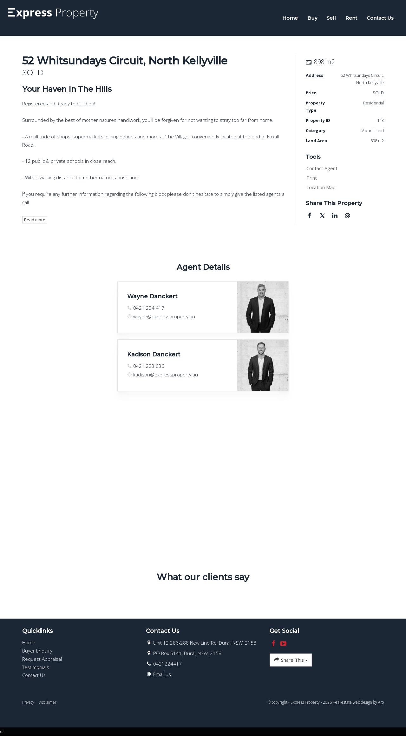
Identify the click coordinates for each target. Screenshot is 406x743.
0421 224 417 (148, 311)
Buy (310, 20)
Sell (329, 20)
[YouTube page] (283, 647)
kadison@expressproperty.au (165, 378)
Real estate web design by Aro (358, 705)
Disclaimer (47, 705)
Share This (291, 663)
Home (288, 20)
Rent (349, 20)
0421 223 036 (148, 369)
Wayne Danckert (152, 299)
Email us (162, 677)
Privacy (28, 705)
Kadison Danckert (153, 358)
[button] (343, 181)
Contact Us (378, 20)
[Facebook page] (274, 647)
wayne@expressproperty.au (164, 320)
